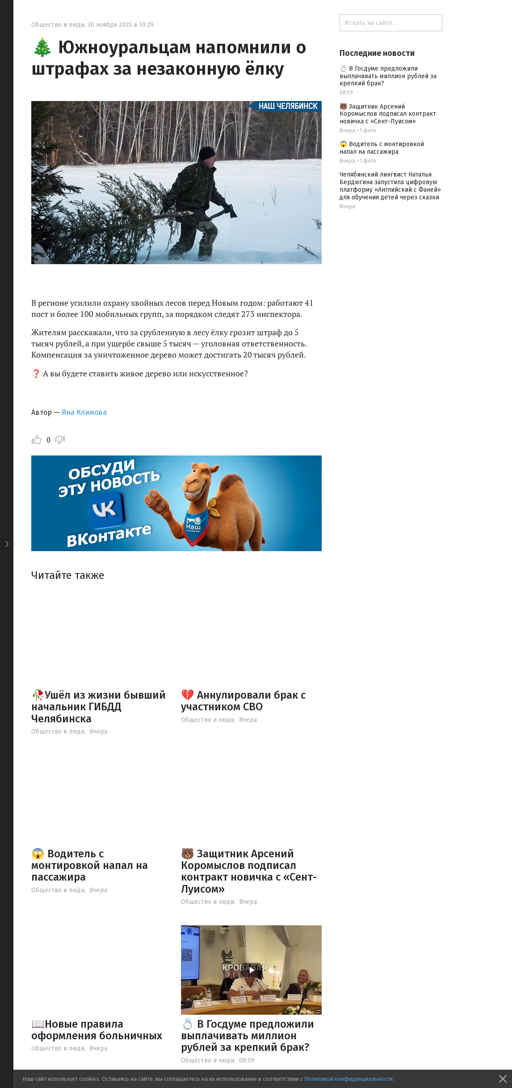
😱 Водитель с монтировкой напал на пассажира (89, 866)
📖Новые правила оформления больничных (96, 1030)
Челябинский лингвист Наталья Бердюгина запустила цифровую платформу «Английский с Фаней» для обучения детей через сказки (390, 186)
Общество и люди (57, 25)
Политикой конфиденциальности (348, 1078)
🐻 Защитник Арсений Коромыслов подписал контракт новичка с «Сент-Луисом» (249, 871)
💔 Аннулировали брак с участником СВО (243, 701)
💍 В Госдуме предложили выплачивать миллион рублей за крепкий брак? (247, 1036)
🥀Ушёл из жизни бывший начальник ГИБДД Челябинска (98, 707)
